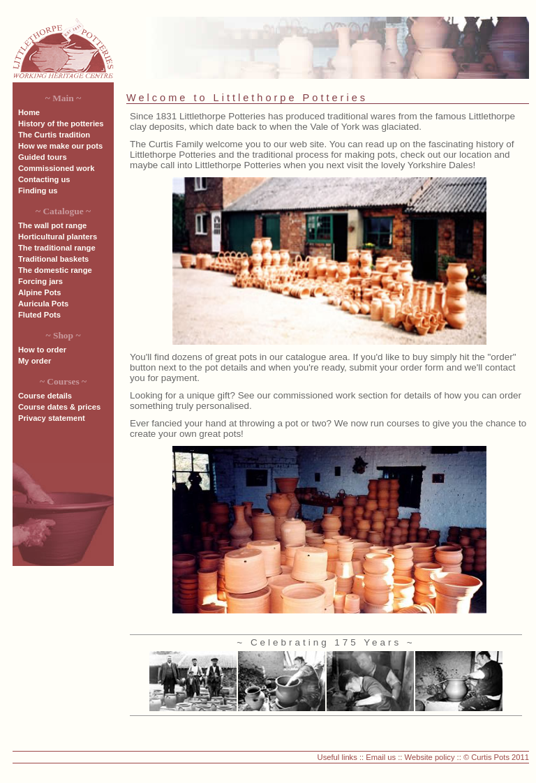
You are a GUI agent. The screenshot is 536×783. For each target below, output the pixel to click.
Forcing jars (40, 281)
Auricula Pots (43, 303)
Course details (45, 396)
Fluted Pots (39, 315)
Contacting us (44, 179)
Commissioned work (56, 168)
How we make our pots (60, 146)
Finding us (38, 190)
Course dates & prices (59, 407)
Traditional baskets (53, 259)
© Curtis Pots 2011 (496, 757)
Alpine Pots (39, 292)
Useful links (337, 757)
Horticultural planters (57, 236)
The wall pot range (52, 225)
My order (34, 361)
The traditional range (57, 248)
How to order (42, 349)
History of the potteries (60, 123)
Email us (381, 757)
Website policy (430, 757)
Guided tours (42, 157)
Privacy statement (51, 418)
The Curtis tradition (54, 134)
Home (29, 112)
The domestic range (55, 270)
